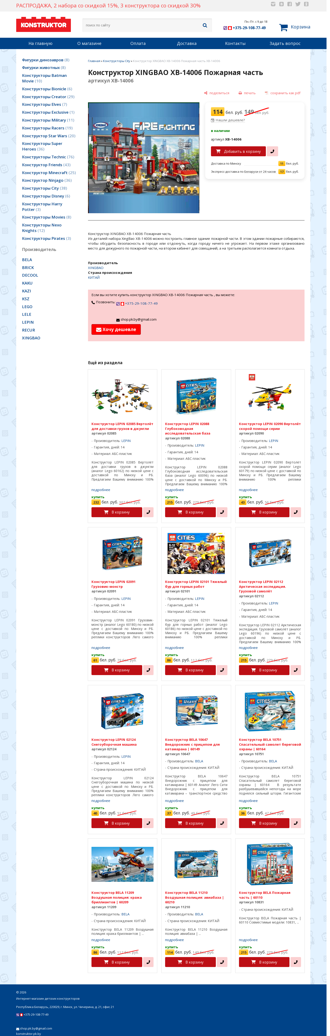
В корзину (121, 512)
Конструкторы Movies (46, 217)
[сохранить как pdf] (283, 93)
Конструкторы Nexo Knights (42, 227)
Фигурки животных (44, 67)
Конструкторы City (44, 188)
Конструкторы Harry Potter (42, 206)
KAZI (26, 291)
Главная (94, 61)
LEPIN (28, 322)
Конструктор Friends (46, 164)
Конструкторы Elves (44, 104)
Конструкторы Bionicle (47, 88)
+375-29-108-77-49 (244, 27)
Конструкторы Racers (47, 128)
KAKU (27, 283)
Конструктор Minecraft (49, 172)
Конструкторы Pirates (46, 238)
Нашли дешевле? (230, 120)
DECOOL (30, 275)
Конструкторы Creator (48, 96)
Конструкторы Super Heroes (42, 146)
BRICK (28, 267)
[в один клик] (272, 151)
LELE (26, 314)
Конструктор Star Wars (48, 135)
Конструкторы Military (48, 120)
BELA (27, 259)
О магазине (89, 43)
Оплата (138, 43)
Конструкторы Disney (46, 196)
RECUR (28, 330)
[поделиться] (216, 93)
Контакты (235, 43)
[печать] (247, 93)
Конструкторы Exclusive (48, 112)
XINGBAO (31, 338)
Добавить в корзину (242, 151)
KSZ (25, 298)
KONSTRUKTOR (43, 24)
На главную (40, 43)
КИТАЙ (94, 277)
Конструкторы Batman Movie (44, 78)
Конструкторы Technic (48, 157)
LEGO (27, 306)
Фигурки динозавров (45, 60)
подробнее (100, 489)
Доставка (187, 43)
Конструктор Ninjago (47, 180)
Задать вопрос (285, 43)
